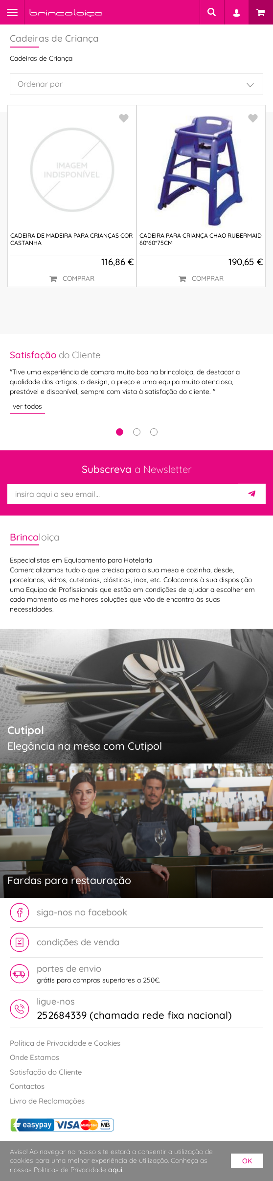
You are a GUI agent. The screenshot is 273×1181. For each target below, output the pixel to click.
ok (247, 1160)
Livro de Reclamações (47, 1101)
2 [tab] (136, 432)
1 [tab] (119, 432)
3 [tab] (154, 432)
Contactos (27, 1086)
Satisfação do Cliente (46, 1072)
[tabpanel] (136, 380)
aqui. (116, 1169)
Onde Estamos (34, 1057)
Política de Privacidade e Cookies (65, 1043)
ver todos (27, 406)
